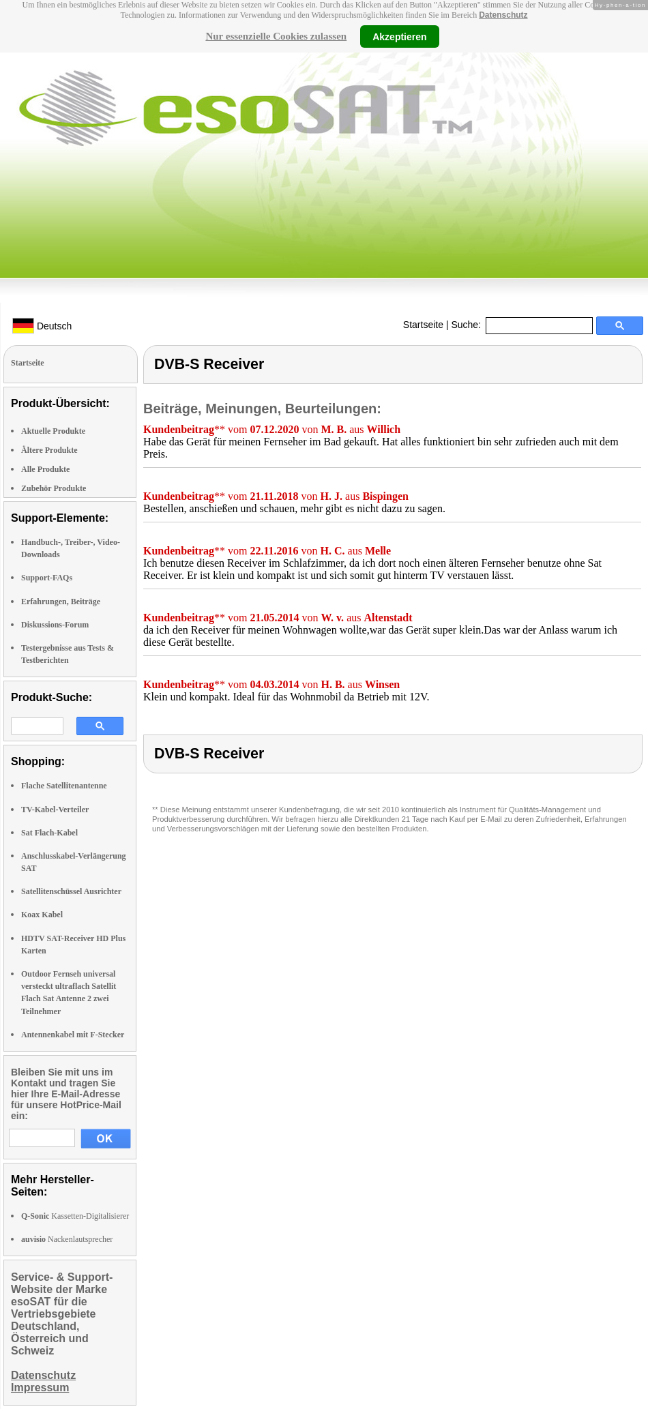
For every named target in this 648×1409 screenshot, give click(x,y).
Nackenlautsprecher (67, 1239)
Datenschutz (503, 15)
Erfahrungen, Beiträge (60, 601)
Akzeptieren (399, 36)
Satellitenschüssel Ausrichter (71, 891)
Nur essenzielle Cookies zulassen (276, 36)
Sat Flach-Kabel (49, 832)
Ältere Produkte (49, 450)
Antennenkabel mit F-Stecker (72, 1034)
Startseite (423, 324)
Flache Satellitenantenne (64, 785)
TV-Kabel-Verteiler (55, 809)
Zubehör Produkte (53, 488)
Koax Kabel (42, 914)
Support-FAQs (46, 577)
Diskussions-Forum (55, 624)
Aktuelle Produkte (53, 431)
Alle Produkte (45, 469)
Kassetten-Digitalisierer (75, 1216)
